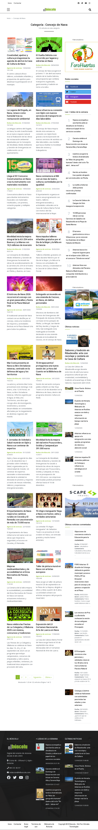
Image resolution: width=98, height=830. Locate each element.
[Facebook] (9, 778)
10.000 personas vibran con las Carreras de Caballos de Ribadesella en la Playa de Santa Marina (76, 218)
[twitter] (82, 3)
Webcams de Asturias (49, 825)
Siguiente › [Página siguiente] (37, 677)
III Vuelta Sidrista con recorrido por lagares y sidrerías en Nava (47, 58)
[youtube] (86, 3)
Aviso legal (26, 825)
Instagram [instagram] (74, 97)
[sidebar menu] (8, 10)
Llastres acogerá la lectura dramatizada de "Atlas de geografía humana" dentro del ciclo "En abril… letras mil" (77, 159)
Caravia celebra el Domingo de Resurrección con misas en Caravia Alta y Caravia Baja (53, 774)
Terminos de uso (36, 825)
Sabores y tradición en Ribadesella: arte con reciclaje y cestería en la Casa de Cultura (77, 354)
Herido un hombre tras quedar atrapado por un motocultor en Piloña (77, 175)
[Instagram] (27, 778)
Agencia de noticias (14, 68)
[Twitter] (15, 778)
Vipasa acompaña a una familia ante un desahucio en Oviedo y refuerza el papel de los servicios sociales (77, 126)
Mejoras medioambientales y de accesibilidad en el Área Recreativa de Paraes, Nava (18, 572)
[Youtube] (21, 778)
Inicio (10, 3)
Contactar (17, 3)
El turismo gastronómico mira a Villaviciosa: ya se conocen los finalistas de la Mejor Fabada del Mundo (77, 237)
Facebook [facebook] (74, 87)
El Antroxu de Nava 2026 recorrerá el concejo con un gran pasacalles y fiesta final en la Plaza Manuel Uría (20, 300)
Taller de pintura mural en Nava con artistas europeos (48, 569)
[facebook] (78, 3)
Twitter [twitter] (73, 92)
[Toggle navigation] (90, 9)
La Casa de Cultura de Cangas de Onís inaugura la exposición (78, 203)
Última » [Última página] (48, 677)
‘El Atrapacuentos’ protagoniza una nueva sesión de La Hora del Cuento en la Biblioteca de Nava (48, 369)
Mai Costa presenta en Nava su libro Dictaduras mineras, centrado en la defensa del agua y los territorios (18, 369)
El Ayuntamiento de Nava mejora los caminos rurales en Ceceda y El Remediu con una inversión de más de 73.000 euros (20, 517)
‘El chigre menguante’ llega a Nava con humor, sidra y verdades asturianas (49, 514)
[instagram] (89, 3)
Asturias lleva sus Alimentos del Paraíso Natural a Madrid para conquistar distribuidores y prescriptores (78, 271)
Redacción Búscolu (43, 65)
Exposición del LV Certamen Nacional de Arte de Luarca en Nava (47, 627)
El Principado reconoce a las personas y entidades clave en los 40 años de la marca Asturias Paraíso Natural (82, 660)
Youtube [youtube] (73, 102)
